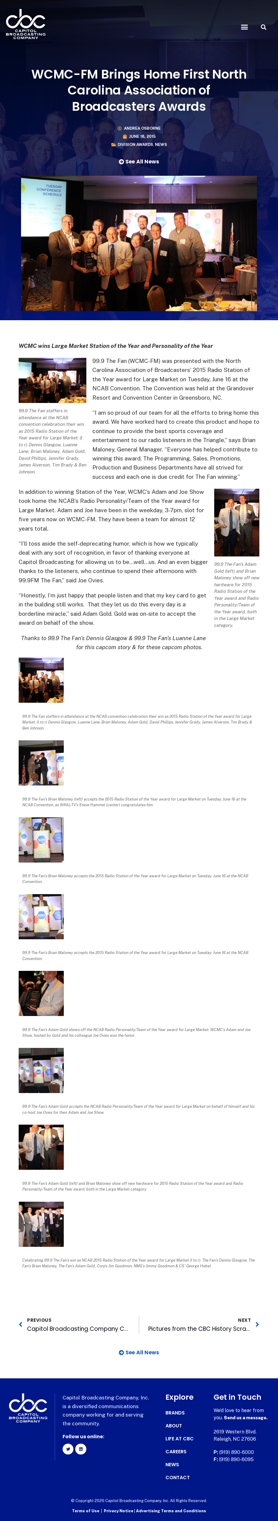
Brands (175, 1413)
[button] (244, 27)
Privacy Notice (119, 1510)
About (173, 1426)
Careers (176, 1452)
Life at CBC (179, 1439)
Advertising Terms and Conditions (171, 1510)
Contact (177, 1478)
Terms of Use (85, 1510)
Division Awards (135, 144)
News (161, 144)
